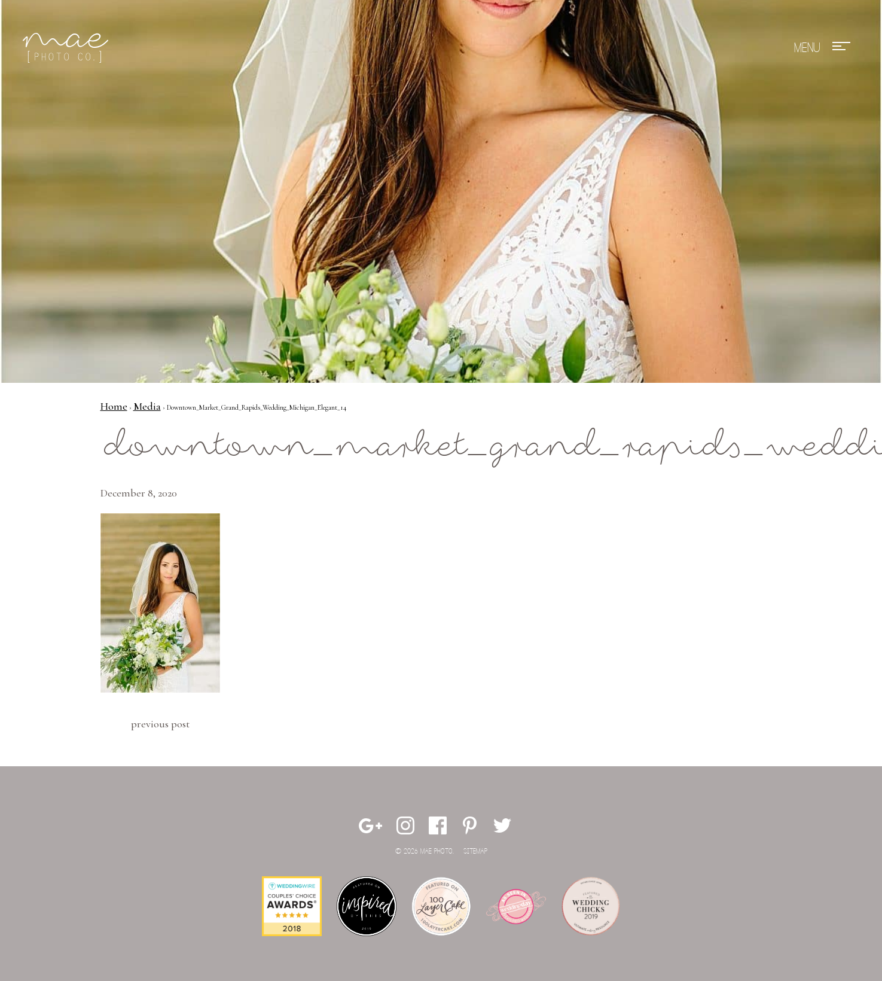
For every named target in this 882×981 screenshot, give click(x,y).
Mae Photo (67, 48)
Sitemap (475, 851)
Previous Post (160, 723)
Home (113, 406)
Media (147, 406)
